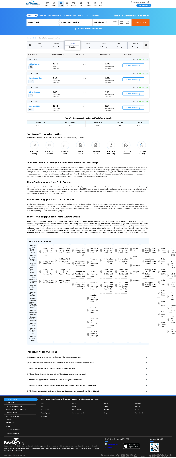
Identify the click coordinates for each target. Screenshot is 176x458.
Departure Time (58, 55)
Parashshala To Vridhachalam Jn (109, 273)
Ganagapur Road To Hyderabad (74, 284)
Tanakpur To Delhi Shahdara (102, 272)
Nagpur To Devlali (109, 250)
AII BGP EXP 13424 (169, 264)
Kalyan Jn (132, 249)
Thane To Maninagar (49, 262)
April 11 (104, 44)
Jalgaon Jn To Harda (102, 250)
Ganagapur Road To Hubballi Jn (74, 250)
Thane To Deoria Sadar (42, 251)
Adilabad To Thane (65, 261)
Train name (32, 55)
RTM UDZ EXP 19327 (169, 319)
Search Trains (32, 15)
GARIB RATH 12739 (169, 284)
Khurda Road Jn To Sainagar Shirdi (109, 286)
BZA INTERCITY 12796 (169, 331)
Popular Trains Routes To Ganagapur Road (33, 279)
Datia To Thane (65, 272)
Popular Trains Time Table (32, 330)
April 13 (135, 44)
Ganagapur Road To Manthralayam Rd (81, 251)
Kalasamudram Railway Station (151, 271)
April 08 (56, 44)
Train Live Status (83, 15)
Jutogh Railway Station (151, 261)
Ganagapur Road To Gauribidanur (74, 263)
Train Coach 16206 (158, 303)
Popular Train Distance (32, 294)
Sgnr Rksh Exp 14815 (169, 296)
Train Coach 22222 (158, 261)
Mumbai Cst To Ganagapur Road (89, 298)
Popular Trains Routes (32, 287)
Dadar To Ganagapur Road (89, 310)
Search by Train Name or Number (50, 15)
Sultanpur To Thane (65, 281)
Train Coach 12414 (158, 282)
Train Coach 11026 (158, 314)
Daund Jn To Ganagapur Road (89, 285)
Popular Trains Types (32, 338)
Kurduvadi (132, 265)
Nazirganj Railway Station (151, 250)
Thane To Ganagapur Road (89, 274)
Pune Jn (132, 258)
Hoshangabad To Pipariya (102, 260)
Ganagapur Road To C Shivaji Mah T (81, 285)
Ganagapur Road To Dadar (81, 274)
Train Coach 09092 (158, 250)
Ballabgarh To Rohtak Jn (109, 261)
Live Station (95, 15)
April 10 (88, 44)
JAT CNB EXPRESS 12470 (169, 251)
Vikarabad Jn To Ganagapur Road (89, 321)
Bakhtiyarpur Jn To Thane (58, 260)
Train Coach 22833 (158, 293)
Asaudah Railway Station (144, 261)
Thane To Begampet (42, 262)
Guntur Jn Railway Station (144, 273)
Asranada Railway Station (144, 284)
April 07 (40, 44)
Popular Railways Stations (33, 312)
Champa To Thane (58, 272)
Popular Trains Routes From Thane (32, 249)
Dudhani (132, 280)
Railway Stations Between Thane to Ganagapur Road (33, 303)
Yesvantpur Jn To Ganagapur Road (89, 262)
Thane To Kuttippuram (42, 281)
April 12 (119, 44)
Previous (30, 45)
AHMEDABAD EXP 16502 (169, 275)
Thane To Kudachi (49, 250)
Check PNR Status (70, 15)
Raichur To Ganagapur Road (89, 250)
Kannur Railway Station (151, 284)
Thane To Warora (49, 272)
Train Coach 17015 (158, 324)
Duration (80, 55)
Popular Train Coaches (33, 318)
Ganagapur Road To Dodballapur (81, 263)
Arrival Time (105, 55)
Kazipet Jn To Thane (65, 250)
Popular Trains (32, 324)
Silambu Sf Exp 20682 (169, 308)
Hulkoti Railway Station (144, 250)
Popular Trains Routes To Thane (33, 258)
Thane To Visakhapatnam (49, 281)
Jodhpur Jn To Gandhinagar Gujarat (102, 285)
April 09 (72, 44)
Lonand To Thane (58, 250)
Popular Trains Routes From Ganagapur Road (33, 268)
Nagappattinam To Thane (58, 281)
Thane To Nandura (42, 272)
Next (146, 45)
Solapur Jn (132, 273)
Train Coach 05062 (158, 272)
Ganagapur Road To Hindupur (74, 274)
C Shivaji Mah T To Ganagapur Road (89, 334)
